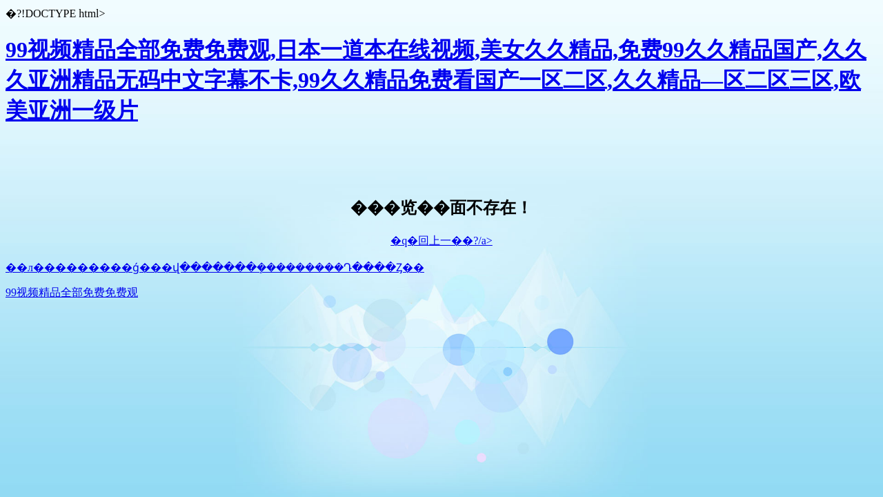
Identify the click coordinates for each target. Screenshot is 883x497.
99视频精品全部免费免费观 (72, 292)
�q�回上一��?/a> (441, 240)
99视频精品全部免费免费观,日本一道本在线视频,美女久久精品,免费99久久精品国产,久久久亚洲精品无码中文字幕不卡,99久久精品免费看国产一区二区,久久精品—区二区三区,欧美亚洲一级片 (436, 80)
